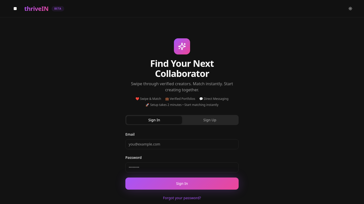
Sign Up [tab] (209, 120)
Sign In (182, 183)
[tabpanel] (182, 166)
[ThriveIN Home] (36, 9)
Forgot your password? (182, 197)
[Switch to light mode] (350, 8)
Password (133, 157)
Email (130, 134)
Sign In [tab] (154, 120)
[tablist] (182, 120)
